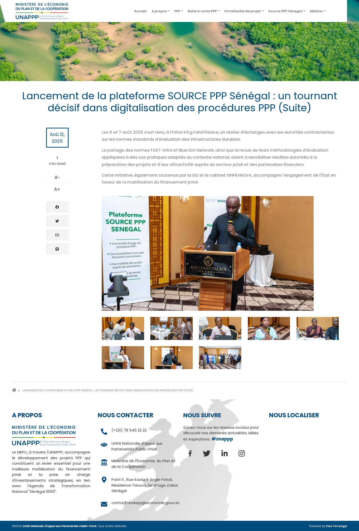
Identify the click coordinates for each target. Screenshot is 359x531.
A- (57, 177)
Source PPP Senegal (287, 12)
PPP (179, 12)
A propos (161, 12)
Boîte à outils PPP (204, 12)
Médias (318, 12)
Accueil (140, 11)
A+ (57, 189)
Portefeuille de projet (244, 12)
